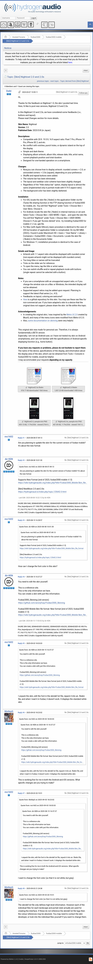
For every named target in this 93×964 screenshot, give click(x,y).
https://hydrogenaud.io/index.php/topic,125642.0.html (42, 492)
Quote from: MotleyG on (36, 800)
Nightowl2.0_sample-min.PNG (34, 422)
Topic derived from (74, 81)
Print (86, 70)
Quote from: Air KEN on (36, 527)
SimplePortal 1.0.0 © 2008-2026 (35, 959)
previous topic (43, 81)
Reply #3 (21, 520)
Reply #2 (21, 460)
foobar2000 (35, 37)
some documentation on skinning (43, 320)
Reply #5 (21, 643)
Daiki (9, 91)
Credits (21, 959)
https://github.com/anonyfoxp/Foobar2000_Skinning (41, 603)
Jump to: (60, 943)
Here (25, 299)
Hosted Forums (18, 37)
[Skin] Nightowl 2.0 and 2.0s (17, 41)
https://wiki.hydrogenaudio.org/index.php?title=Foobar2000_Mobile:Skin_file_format (52, 483)
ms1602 (9, 436)
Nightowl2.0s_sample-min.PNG (69, 422)
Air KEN (9, 459)
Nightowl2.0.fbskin (68, 387)
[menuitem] (86, 70)
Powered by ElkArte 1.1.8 (9, 959)
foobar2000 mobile (54, 37)
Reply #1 (21, 438)
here (70, 62)
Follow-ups (83, 93)
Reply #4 (21, 577)
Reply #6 (21, 713)
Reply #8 (21, 888)
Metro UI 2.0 (72, 314)
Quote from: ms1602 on (36, 467)
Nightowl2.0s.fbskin (34, 387)
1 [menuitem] (5, 71)
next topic (54, 81)
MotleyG (8, 711)
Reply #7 (21, 793)
